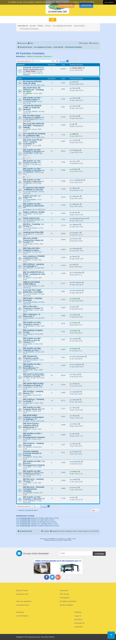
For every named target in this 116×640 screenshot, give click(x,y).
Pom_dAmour (33, 111)
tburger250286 (30, 199)
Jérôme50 (75, 400)
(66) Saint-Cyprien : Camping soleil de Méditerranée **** (31, 425)
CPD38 (74, 384)
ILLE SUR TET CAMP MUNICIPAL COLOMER (33, 291)
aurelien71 (29, 234)
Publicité (77, 612)
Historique (20, 612)
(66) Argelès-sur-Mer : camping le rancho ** (32, 323)
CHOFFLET (30, 172)
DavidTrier (29, 403)
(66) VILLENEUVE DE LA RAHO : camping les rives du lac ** (34, 274)
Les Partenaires (22, 616)
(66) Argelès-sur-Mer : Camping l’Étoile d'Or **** (34, 408)
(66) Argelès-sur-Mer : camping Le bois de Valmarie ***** (32, 340)
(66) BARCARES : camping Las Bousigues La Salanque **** (33, 417)
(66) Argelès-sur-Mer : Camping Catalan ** (32, 99)
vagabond (75, 224)
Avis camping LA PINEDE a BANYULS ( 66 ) (34, 257)
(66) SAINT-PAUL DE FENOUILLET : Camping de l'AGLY (33, 90)
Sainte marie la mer (31, 218)
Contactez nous (22, 594)
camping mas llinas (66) (33, 232)
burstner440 (30, 318)
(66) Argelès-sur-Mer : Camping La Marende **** (34, 498)
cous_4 (28, 164)
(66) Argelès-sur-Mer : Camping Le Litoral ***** (33, 472)
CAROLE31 (30, 268)
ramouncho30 (30, 475)
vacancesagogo (31, 101)
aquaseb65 (76, 392)
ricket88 (28, 483)
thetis (27, 85)
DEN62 (28, 260)
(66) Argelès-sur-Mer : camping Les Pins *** (32, 349)
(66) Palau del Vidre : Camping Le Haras (32, 249)
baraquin (29, 387)
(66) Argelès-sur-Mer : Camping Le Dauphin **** (33, 151)
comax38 (29, 344)
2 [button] (70, 61)
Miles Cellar (68, 540)
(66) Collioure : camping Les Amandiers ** (33, 265)
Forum (47, 26)
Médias (40, 26)
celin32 (28, 129)
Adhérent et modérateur (35, 56)
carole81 (28, 395)
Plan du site (64, 594)
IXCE (74, 264)
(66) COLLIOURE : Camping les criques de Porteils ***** (33, 240)
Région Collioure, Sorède (34, 212)
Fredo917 (29, 457)
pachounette (76, 462)
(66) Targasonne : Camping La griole (31, 357)
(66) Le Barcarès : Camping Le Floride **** (33, 307)
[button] (76, 61)
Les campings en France (62, 26)
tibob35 (28, 429)
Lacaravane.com (22, 605)
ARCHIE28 (76, 249)
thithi (74, 134)
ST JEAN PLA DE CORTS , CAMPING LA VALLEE (34, 189)
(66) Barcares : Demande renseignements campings (33, 489)
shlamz (74, 416)
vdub (27, 378)
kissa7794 (29, 370)
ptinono (74, 212)
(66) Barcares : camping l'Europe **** (33, 480)
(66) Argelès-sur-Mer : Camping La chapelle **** (34, 170)
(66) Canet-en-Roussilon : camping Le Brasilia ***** (34, 375)
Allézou (74, 188)
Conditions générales (68, 601)
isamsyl (28, 209)
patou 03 (29, 183)
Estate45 (29, 214)
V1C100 (75, 140)
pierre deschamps (32, 360)
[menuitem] (30, 43)
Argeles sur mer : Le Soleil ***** (32, 197)
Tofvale (28, 411)
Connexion (64, 590)
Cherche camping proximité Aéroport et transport (32, 453)
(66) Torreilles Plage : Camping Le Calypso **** (33, 117)
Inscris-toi (86, 5)
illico (73, 497)
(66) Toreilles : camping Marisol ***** (33, 392)
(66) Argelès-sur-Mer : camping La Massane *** (33, 181)
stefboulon (75, 196)
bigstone (29, 93)
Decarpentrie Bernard (33, 220)
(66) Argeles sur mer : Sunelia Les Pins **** (32, 162)
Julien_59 (75, 374)
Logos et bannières (78, 617)
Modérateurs (47, 56)
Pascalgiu (75, 150)
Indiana (28, 252)
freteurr (75, 169)
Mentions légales (66, 605)
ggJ (73, 124)
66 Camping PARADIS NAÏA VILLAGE (32, 82)
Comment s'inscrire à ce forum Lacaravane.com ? (33, 68)
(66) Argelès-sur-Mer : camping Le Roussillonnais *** (32, 366)
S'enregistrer (65, 598)
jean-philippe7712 (32, 119)
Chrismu (75, 424)
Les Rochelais (77, 272)
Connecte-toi (66, 5)
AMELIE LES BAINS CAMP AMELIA (31, 283)
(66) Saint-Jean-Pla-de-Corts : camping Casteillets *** (33, 142)
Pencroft (75, 88)
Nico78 (28, 439)
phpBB (52, 538)
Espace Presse (22, 590)
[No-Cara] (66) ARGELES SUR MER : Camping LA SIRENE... (33, 126)
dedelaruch (29, 334)
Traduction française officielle (53, 540)
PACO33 (28, 447)
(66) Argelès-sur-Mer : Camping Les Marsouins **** (33, 206)
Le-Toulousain (30, 501)
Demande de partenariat (79, 625)
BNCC (28, 137)
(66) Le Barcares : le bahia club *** (31, 315)
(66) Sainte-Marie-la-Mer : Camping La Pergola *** (34, 384)
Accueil (32, 26)
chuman (75, 315)
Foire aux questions (23, 601)
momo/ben (29, 310)
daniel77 (28, 278)
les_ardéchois (77, 364)
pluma (74, 307)
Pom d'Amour (32, 191)
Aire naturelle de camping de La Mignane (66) (34, 134)
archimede (29, 244)
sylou (27, 421)
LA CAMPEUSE (77, 180)
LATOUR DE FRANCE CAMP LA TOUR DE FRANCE (32, 107)
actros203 (29, 153)
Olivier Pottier (31, 71)
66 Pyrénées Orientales (30, 53)
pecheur (28, 145)
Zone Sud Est (79, 26)
